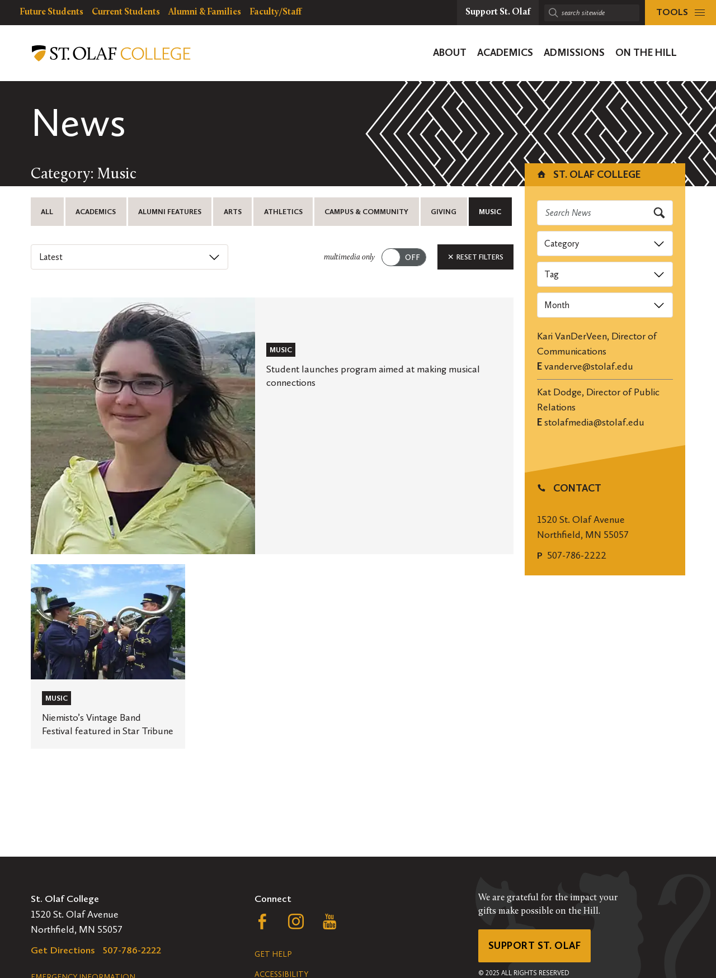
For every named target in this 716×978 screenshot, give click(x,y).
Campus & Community (366, 211)
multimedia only (349, 257)
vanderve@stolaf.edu (588, 366)
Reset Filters (475, 257)
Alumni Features (169, 211)
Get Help (273, 954)
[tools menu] (680, 12)
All (47, 211)
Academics (96, 211)
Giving (443, 211)
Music (490, 211)
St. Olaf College (588, 174)
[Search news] (605, 212)
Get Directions (63, 950)
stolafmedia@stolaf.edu (594, 422)
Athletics (283, 211)
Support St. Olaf (534, 945)
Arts (233, 211)
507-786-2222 (576, 555)
